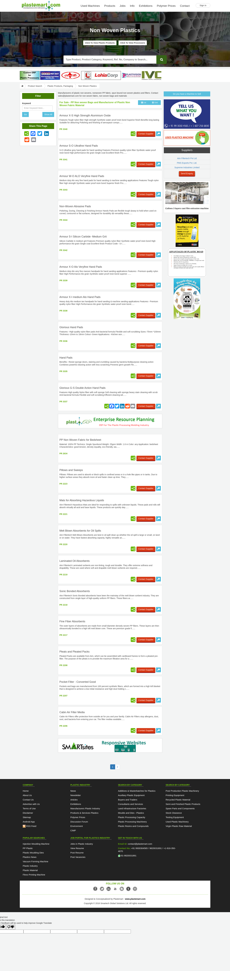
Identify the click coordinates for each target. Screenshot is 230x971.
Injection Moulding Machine (36, 844)
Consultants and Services (130, 804)
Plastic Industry (30, 866)
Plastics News (29, 857)
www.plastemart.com (135, 899)
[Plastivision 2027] (131, 75)
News (73, 791)
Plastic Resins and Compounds (133, 826)
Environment (76, 826)
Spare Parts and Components (180, 808)
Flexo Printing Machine (34, 874)
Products (109, 5)
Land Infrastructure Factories (132, 808)
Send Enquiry (187, 173)
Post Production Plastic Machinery (182, 791)
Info (132, 5)
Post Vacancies (77, 857)
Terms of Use (29, 808)
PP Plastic (28, 848)
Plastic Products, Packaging (60, 86)
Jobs (123, 5)
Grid (155, 103)
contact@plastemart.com (139, 844)
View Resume (77, 848)
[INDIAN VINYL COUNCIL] (151, 75)
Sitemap (27, 817)
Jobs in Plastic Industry (81, 844)
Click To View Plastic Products (100, 43)
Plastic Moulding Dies (33, 852)
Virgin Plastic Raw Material (179, 826)
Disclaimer (28, 813)
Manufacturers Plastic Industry (85, 808)
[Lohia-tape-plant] (101, 75)
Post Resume (77, 852)
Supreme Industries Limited (186, 167)
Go (25, 114)
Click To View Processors (132, 43)
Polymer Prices (166, 5)
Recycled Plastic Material (178, 799)
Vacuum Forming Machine (35, 861)
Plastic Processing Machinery (132, 821)
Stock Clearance (174, 813)
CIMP (73, 830)
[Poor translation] (10, 927)
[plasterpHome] (30, 75)
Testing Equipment (175, 817)
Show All (48, 114)
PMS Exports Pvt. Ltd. (187, 163)
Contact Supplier (146, 134)
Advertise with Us (31, 804)
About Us (27, 795)
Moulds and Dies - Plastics (131, 813)
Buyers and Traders (127, 799)
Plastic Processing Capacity (131, 817)
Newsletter (75, 795)
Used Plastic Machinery (177, 821)
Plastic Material (30, 870)
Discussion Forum (79, 821)
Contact (185, 5)
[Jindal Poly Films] (71, 75)
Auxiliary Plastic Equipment (131, 795)
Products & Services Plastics (84, 813)
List (143, 103)
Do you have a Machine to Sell (187, 94)
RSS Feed (29, 826)
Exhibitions (145, 5)
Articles (74, 799)
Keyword (26, 103)
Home (26, 791)
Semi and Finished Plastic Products (183, 804)
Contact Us (28, 799)
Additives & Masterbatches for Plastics (136, 791)
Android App (29, 821)
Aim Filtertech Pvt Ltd (187, 158)
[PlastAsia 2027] (50, 75)
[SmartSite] (110, 746)
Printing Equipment (175, 795)
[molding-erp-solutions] (110, 421)
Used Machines (90, 5)
